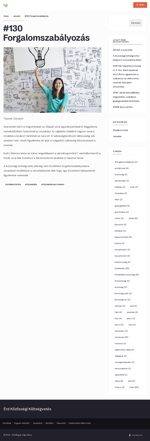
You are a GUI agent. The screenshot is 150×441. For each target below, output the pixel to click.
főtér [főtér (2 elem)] (119, 199)
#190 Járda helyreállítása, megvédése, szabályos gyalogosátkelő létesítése (126, 96)
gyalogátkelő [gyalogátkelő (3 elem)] (122, 206)
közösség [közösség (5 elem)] (121, 287)
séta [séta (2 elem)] (132, 324)
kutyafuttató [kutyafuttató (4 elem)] (122, 256)
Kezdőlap (7, 423)
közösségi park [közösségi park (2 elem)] (123, 293)
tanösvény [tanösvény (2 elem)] (121, 331)
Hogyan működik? (22, 423)
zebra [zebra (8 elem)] (119, 381)
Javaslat (16, 16)
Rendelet (50, 423)
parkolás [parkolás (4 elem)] (132, 312)
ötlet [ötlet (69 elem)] (134, 387)
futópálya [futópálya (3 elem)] (121, 193)
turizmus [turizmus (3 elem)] (120, 343)
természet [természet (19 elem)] (121, 337)
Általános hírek (120, 130)
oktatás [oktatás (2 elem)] (120, 306)
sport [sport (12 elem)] (119, 324)
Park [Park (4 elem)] (118, 312)
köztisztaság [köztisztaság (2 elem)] (122, 281)
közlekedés (31, 184)
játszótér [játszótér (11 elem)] (120, 224)
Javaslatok (37, 423)
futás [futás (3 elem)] (134, 187)
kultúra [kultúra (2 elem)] (119, 243)
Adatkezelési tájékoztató (80, 423)
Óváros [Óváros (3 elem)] (120, 387)
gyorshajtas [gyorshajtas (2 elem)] (122, 212)
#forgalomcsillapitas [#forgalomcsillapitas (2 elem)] (126, 162)
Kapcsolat (61, 423)
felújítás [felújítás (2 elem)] (120, 187)
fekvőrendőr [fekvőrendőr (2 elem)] (122, 180)
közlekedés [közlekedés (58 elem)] (122, 268)
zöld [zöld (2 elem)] (131, 381)
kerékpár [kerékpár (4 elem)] (120, 231)
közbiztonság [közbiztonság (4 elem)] (122, 262)
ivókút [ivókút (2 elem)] (119, 218)
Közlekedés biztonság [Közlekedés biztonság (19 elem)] (127, 274)
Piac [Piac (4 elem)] (118, 318)
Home (6, 16)
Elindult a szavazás (122, 49)
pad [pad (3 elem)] (133, 306)
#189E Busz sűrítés (123, 107)
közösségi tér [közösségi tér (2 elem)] (122, 299)
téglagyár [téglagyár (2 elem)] (121, 356)
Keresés (135, 23)
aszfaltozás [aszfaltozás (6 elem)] (122, 168)
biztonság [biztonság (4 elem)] (121, 174)
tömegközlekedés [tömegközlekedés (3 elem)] (124, 362)
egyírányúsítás (13, 184)
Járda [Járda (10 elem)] (133, 218)
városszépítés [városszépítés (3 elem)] (123, 368)
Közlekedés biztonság (52, 184)
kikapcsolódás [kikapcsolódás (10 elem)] (123, 237)
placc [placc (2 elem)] (131, 318)
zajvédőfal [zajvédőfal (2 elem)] (121, 374)
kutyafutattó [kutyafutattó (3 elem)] (122, 249)
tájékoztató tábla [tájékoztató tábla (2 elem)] (124, 349)
